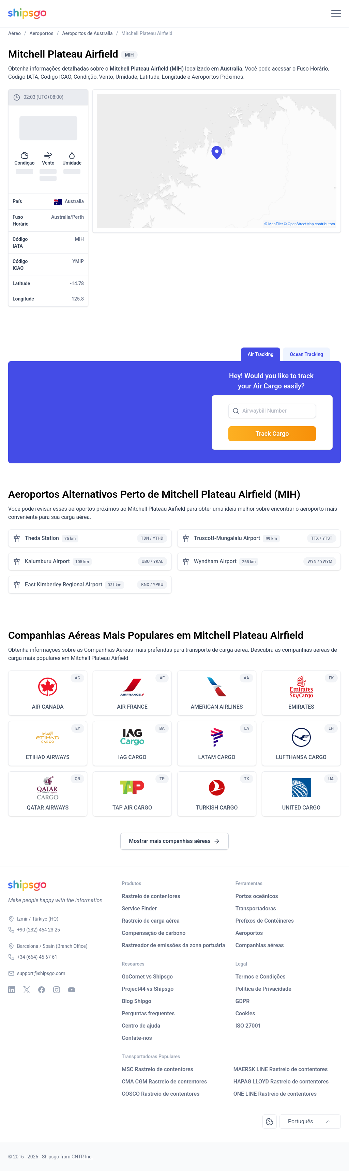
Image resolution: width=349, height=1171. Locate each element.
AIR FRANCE (132, 707)
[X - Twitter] (26, 989)
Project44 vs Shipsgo (147, 989)
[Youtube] (71, 989)
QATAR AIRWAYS (48, 807)
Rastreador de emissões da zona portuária (173, 945)
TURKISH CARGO (217, 807)
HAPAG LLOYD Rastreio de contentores (281, 1081)
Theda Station (42, 538)
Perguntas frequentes (148, 1013)
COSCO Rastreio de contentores (160, 1094)
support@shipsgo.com (41, 973)
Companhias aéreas (260, 945)
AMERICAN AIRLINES (217, 707)
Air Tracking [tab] (261, 354)
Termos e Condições (261, 976)
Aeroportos (249, 933)
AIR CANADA (47, 707)
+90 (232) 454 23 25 (38, 930)
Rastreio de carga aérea (151, 921)
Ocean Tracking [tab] (306, 354)
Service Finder (139, 908)
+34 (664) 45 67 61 (37, 957)
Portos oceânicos (257, 896)
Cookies (245, 1013)
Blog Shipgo (136, 1001)
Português (310, 1122)
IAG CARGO (132, 757)
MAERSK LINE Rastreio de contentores (280, 1069)
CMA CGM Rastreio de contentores (164, 1081)
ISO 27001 (248, 1025)
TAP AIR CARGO (132, 807)
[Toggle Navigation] (336, 13)
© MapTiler (273, 224)
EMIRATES (301, 707)
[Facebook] (41, 989)
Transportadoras (256, 908)
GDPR (243, 1001)
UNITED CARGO (301, 807)
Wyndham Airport (215, 561)
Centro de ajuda (141, 1025)
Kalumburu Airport (47, 561)
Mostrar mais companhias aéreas (174, 841)
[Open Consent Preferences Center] (269, 1121)
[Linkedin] (11, 989)
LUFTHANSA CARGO (301, 757)
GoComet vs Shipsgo (147, 976)
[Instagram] (56, 989)
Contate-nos (137, 1038)
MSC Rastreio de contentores (157, 1069)
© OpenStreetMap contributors (309, 224)
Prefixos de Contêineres (265, 921)
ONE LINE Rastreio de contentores (275, 1094)
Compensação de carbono (153, 933)
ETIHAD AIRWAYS (48, 757)
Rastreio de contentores (151, 896)
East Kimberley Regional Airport (63, 584)
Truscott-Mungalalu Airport (227, 538)
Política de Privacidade (263, 989)
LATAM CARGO (216, 757)
